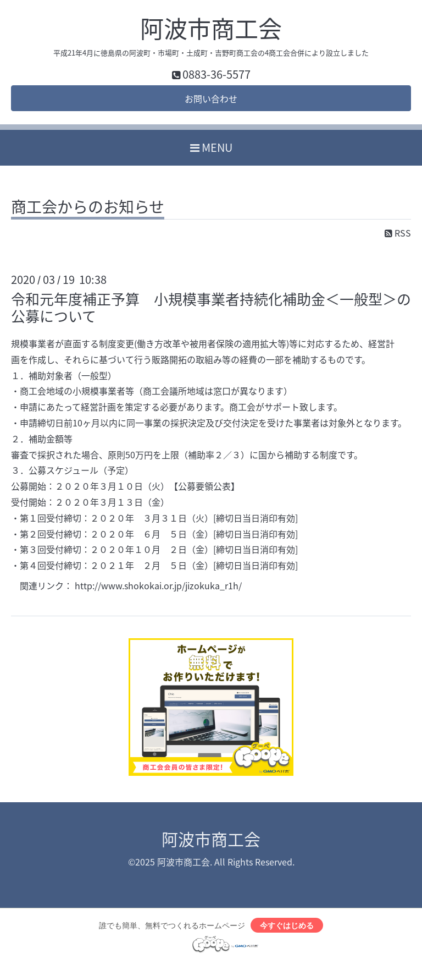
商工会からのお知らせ (87, 208)
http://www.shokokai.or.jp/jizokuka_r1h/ (158, 585)
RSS (398, 232)
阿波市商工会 (211, 28)
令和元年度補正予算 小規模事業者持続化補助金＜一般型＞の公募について (211, 307)
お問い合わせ (211, 98)
